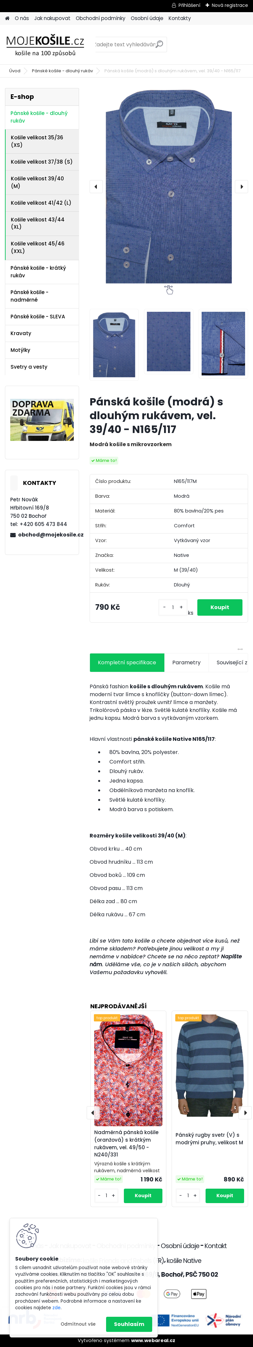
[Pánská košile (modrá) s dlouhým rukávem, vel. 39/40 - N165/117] (169, 186)
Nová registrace (230, 5)
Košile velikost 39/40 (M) (37, 182)
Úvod (14, 71)
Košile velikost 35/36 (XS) (37, 141)
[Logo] (50, 44)
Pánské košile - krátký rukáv (38, 271)
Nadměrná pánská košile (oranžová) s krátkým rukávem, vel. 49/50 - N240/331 (126, 1143)
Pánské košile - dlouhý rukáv (62, 71)
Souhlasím (129, 1324)
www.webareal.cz (153, 1340)
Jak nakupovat (52, 18)
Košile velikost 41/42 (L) (41, 202)
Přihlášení (189, 5)
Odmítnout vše (78, 1324)
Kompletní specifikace (127, 662)
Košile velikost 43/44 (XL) (38, 223)
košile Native (184, 1260)
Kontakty (180, 18)
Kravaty (21, 333)
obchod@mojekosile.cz (45, 534)
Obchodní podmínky (101, 18)
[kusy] (172, 607)
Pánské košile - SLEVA (38, 316)
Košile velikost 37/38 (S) (42, 161)
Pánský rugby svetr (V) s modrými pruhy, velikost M (209, 1139)
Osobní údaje (147, 18)
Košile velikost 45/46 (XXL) (38, 247)
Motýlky (20, 350)
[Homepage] (7, 18)
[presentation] (96, 186)
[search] (159, 46)
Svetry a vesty (29, 366)
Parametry (186, 662)
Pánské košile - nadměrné (29, 296)
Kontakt (216, 1246)
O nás (22, 18)
